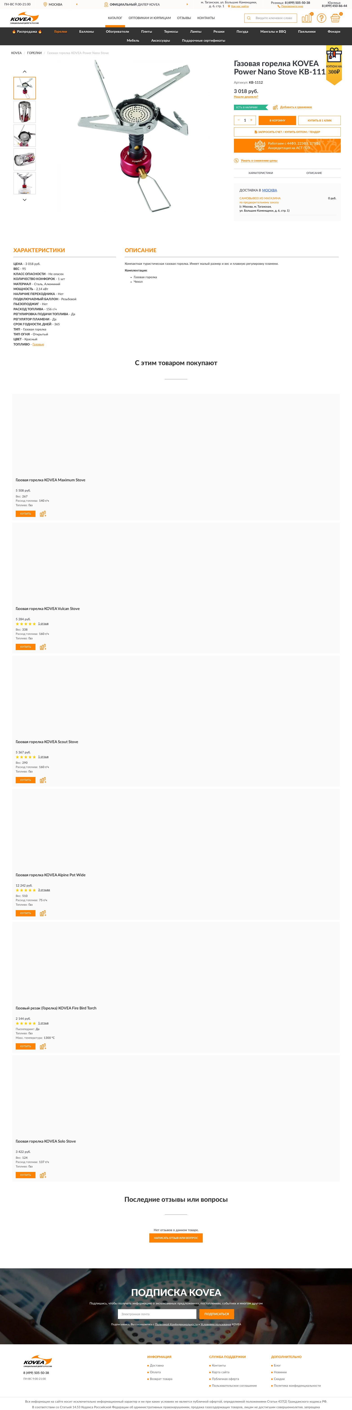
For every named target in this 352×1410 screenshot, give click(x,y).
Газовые (38, 344)
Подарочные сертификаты (203, 40)
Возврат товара (161, 1377)
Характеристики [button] (261, 173)
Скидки (279, 1377)
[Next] (24, 200)
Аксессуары (160, 40)
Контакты (206, 18)
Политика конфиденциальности (297, 1384)
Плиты (146, 31)
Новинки (280, 1370)
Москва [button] (269, 190)
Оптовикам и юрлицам (150, 18)
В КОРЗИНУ (277, 120)
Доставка (157, 1364)
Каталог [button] (115, 18)
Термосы (171, 31)
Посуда (242, 31)
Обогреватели (117, 31)
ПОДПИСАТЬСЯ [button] (217, 1312)
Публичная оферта (225, 1377)
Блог (277, 1364)
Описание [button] (314, 173)
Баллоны (86, 31)
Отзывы (184, 18)
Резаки (218, 31)
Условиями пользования (216, 1322)
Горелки (60, 31)
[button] (290, 6)
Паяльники (307, 31)
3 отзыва (44, 889)
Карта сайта (220, 1370)
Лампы (195, 31)
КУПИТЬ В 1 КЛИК (320, 120)
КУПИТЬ (25, 513)
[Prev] (24, 71)
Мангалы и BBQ (273, 31)
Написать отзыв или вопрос (176, 1236)
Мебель (133, 40)
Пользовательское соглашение (234, 1384)
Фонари (334, 31)
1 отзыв (43, 623)
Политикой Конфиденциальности (176, 1322)
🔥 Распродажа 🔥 (27, 31)
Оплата (155, 1370)
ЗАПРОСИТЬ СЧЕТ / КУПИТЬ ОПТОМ (287, 132)
